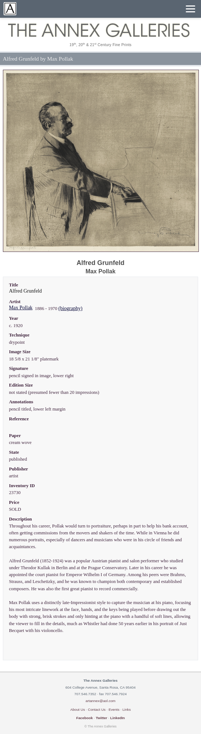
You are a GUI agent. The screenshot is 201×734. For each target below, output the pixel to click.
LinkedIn (117, 718)
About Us (77, 709)
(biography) (70, 308)
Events (113, 709)
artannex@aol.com (101, 701)
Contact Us (97, 709)
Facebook (84, 718)
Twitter (101, 718)
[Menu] (190, 9)
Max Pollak (21, 307)
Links (126, 709)
